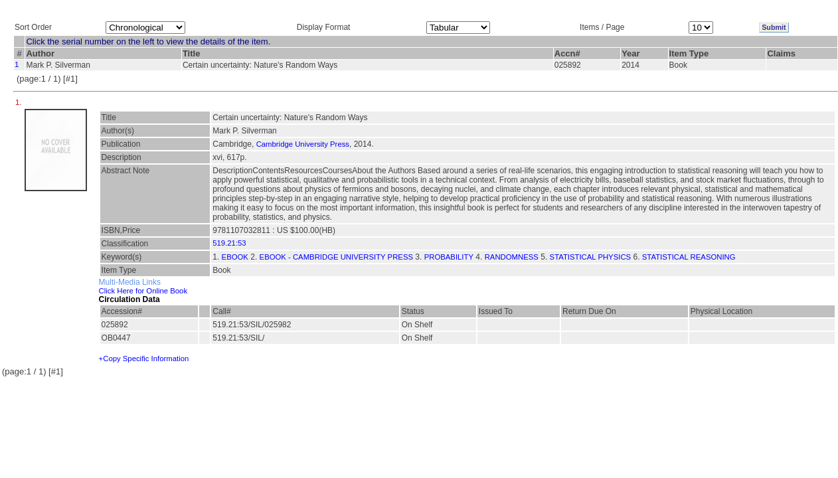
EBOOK (235, 257)
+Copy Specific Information (144, 358)
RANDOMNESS (512, 257)
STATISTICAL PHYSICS (590, 257)
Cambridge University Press (302, 144)
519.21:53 (229, 243)
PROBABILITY (448, 257)
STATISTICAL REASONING (689, 257)
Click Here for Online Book (143, 291)
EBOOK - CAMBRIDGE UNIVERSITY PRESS (336, 257)
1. (19, 102)
